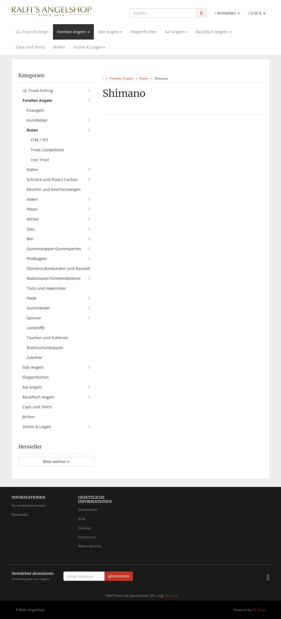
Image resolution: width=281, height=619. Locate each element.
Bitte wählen (56, 461)
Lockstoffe (36, 327)
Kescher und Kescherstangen (54, 189)
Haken (60, 199)
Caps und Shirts (30, 47)
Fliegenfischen (143, 31)
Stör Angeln (110, 31)
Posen (60, 209)
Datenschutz (87, 509)
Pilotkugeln (60, 259)
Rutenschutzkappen (45, 347)
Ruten (60, 130)
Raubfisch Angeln (214, 31)
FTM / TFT (39, 140)
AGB (81, 519)
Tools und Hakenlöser (46, 288)
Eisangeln (35, 110)
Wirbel (60, 219)
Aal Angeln (176, 31)
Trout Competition (47, 149)
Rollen (60, 170)
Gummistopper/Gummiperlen (60, 249)
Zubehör (34, 357)
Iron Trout (40, 159)
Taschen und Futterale (47, 337)
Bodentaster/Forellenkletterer (60, 278)
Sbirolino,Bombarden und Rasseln (60, 269)
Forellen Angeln (73, 31)
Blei (60, 239)
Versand (171, 595)
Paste (60, 298)
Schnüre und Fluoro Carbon (60, 180)
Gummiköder (60, 308)
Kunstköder (60, 120)
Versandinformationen (29, 505)
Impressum (86, 537)
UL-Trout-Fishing (32, 31)
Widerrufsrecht (89, 546)
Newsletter (20, 514)
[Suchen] (163, 13)
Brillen (59, 47)
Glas (60, 229)
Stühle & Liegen (89, 47)
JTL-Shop (258, 609)
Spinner (60, 318)
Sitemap (84, 528)
